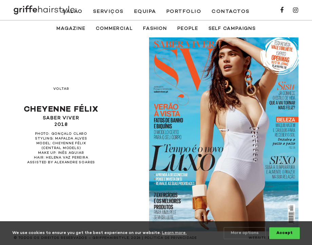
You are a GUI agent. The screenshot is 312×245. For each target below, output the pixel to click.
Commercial (114, 29)
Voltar (61, 89)
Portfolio (184, 12)
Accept (284, 233)
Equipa (145, 12)
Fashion (155, 29)
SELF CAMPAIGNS (232, 29)
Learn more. (174, 233)
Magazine (71, 29)
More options (245, 233)
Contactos (231, 12)
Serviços (108, 12)
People (187, 29)
